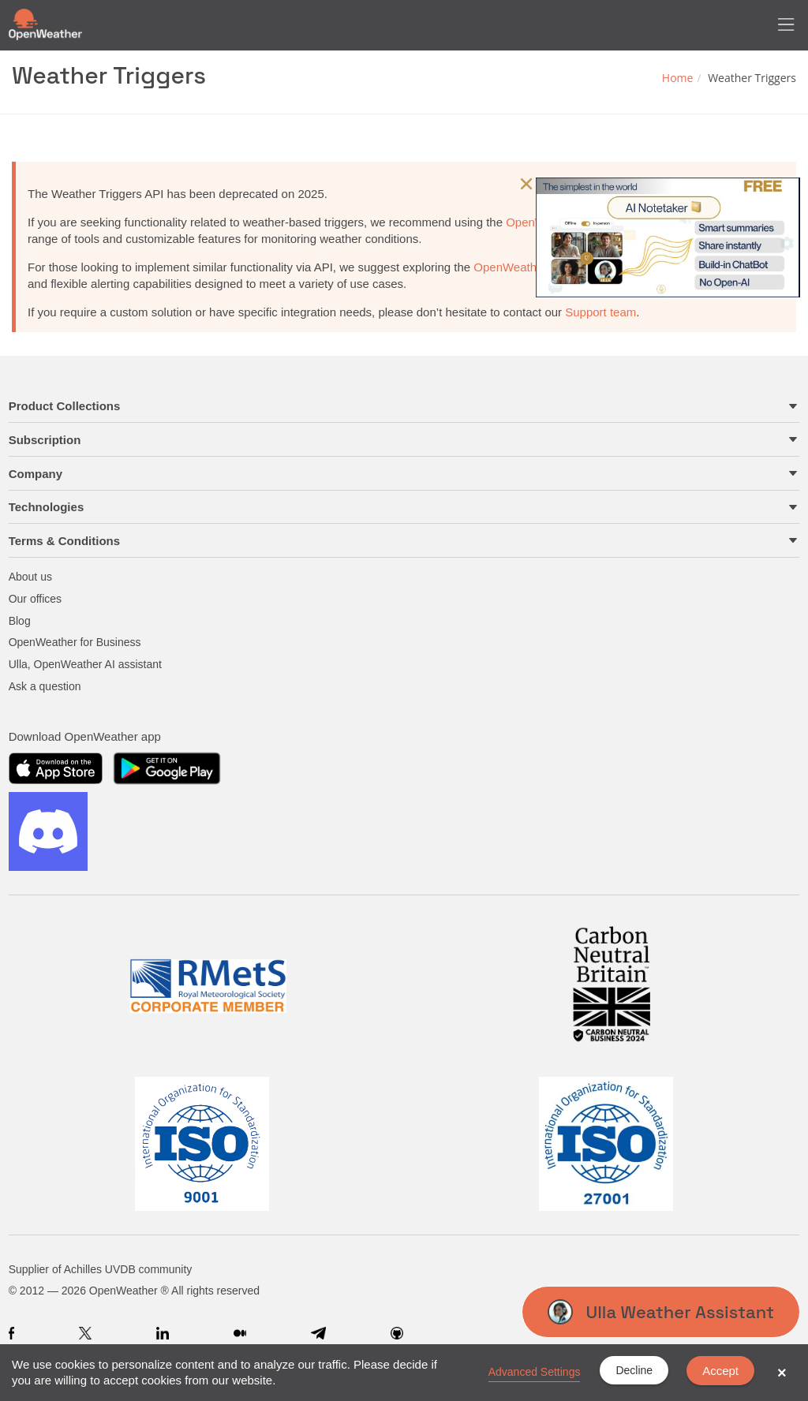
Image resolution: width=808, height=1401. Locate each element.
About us (30, 576)
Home (678, 77)
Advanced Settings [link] (534, 1372)
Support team (600, 312)
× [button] (782, 1372)
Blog (20, 621)
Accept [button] (720, 1370)
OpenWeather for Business (75, 642)
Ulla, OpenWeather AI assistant (85, 664)
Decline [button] (634, 1370)
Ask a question (45, 686)
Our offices (35, 598)
